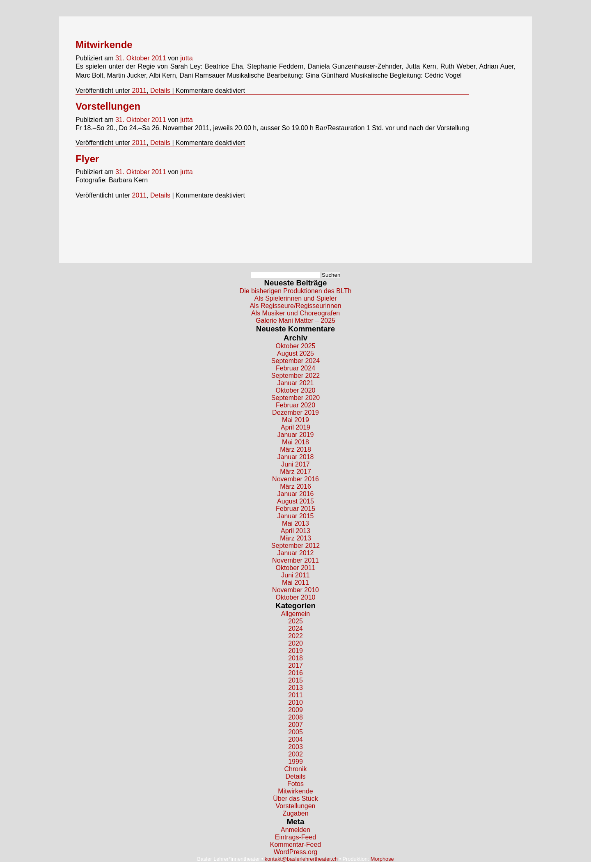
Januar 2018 (295, 456)
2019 (295, 650)
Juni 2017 (295, 464)
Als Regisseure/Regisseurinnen (295, 305)
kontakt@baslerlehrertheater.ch (301, 859)
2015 (295, 680)
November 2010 (295, 589)
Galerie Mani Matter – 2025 (295, 320)
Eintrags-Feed (295, 837)
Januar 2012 (295, 552)
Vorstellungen (108, 106)
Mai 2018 (295, 442)
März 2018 (295, 449)
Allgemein (295, 613)
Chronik (295, 768)
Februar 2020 (295, 405)
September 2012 (295, 545)
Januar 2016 (295, 493)
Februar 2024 (295, 368)
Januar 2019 (295, 434)
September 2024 (295, 360)
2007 (295, 724)
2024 (295, 628)
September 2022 (295, 375)
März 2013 (295, 538)
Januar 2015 (295, 516)
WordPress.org (295, 851)
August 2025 (295, 353)
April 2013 (295, 530)
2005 (295, 732)
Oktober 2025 (296, 346)
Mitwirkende (104, 44)
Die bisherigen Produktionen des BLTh (296, 290)
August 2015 (295, 501)
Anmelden (295, 829)
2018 (295, 658)
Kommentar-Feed (295, 844)
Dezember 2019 (295, 412)
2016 (295, 672)
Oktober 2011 (296, 567)
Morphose (382, 859)
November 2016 (295, 479)
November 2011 (295, 560)
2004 (295, 739)
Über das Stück (295, 798)
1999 (295, 761)
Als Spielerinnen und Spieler (295, 298)
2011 (139, 90)
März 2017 (295, 471)
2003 (295, 746)
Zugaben (295, 813)
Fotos (295, 783)
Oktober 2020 (296, 390)
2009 (295, 709)
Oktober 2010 (296, 597)
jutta (186, 58)
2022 (295, 635)
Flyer (87, 158)
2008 (295, 717)
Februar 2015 (295, 508)
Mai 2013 (295, 523)
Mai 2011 (295, 582)
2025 (295, 621)
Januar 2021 (295, 382)
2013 (295, 687)
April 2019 (295, 427)
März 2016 (295, 486)
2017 (295, 665)
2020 (295, 643)
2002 (295, 754)
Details (160, 90)
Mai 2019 (295, 419)
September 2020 (295, 397)
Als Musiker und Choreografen (295, 313)
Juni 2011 (295, 575)
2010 (295, 702)
